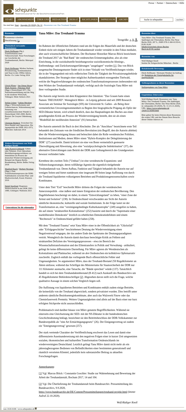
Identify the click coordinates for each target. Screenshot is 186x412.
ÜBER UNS (43, 19)
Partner (160, 3)
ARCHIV (123, 19)
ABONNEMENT (25, 19)
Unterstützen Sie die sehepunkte (20, 207)
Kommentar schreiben (14, 37)
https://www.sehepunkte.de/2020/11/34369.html (155, 109)
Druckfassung (12, 40)
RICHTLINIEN (90, 19)
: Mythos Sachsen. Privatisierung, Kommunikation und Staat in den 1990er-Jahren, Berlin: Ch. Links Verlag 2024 (19, 71)
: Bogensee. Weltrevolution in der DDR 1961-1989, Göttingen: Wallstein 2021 (19, 188)
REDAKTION (59, 19)
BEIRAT (73, 19)
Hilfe (181, 3)
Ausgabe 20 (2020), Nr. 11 (31, 25)
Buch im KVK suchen (151, 49)
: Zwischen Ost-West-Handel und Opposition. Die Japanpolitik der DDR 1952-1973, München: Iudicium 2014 (19, 126)
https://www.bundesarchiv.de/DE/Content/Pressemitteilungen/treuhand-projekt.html (83, 391)
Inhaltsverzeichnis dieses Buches (155, 46)
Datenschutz (171, 3)
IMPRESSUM (108, 19)
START (9, 19)
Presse (151, 3)
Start (17, 25)
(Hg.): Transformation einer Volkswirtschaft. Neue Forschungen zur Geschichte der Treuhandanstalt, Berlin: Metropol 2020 (19, 57)
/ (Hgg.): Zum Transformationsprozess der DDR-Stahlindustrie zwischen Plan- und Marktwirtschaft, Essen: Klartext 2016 (19, 174)
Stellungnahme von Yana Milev (155, 87)
